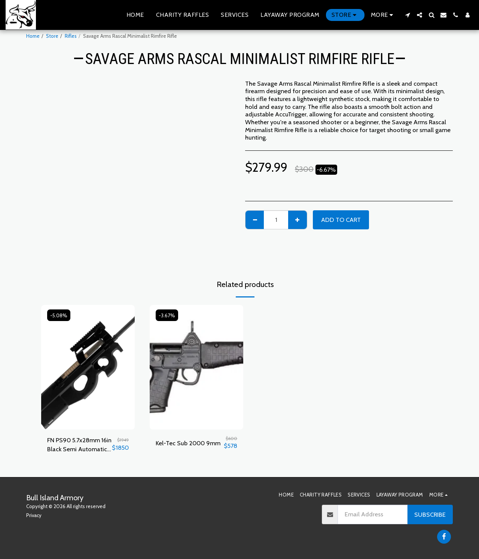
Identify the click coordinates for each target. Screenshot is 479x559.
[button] (407, 15)
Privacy (34, 515)
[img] (88, 367)
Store (52, 36)
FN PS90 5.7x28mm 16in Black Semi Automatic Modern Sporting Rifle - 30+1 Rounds (79, 445)
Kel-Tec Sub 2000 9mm (188, 443)
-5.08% (59, 315)
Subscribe (430, 514)
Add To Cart (341, 219)
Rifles (71, 36)
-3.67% (167, 315)
